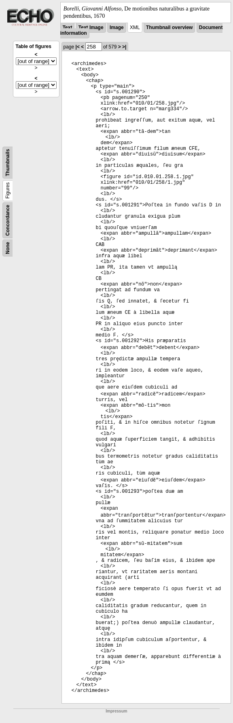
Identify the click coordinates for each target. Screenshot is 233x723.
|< (78, 47)
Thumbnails (8, 162)
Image (117, 27)
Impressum (116, 705)
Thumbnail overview (169, 27)
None (8, 248)
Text (67, 27)
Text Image (91, 27)
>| (124, 47)
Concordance (8, 220)
